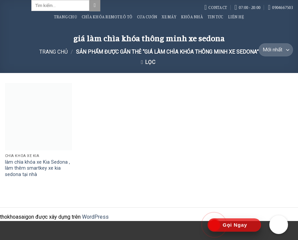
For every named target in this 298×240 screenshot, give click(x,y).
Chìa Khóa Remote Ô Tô (107, 16)
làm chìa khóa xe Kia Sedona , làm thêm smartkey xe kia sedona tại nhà (37, 168)
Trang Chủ (65, 16)
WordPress (95, 217)
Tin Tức (215, 16)
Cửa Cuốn (147, 16)
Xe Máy (169, 16)
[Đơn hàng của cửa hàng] (276, 49)
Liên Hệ (236, 16)
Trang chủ (53, 52)
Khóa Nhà (192, 16)
